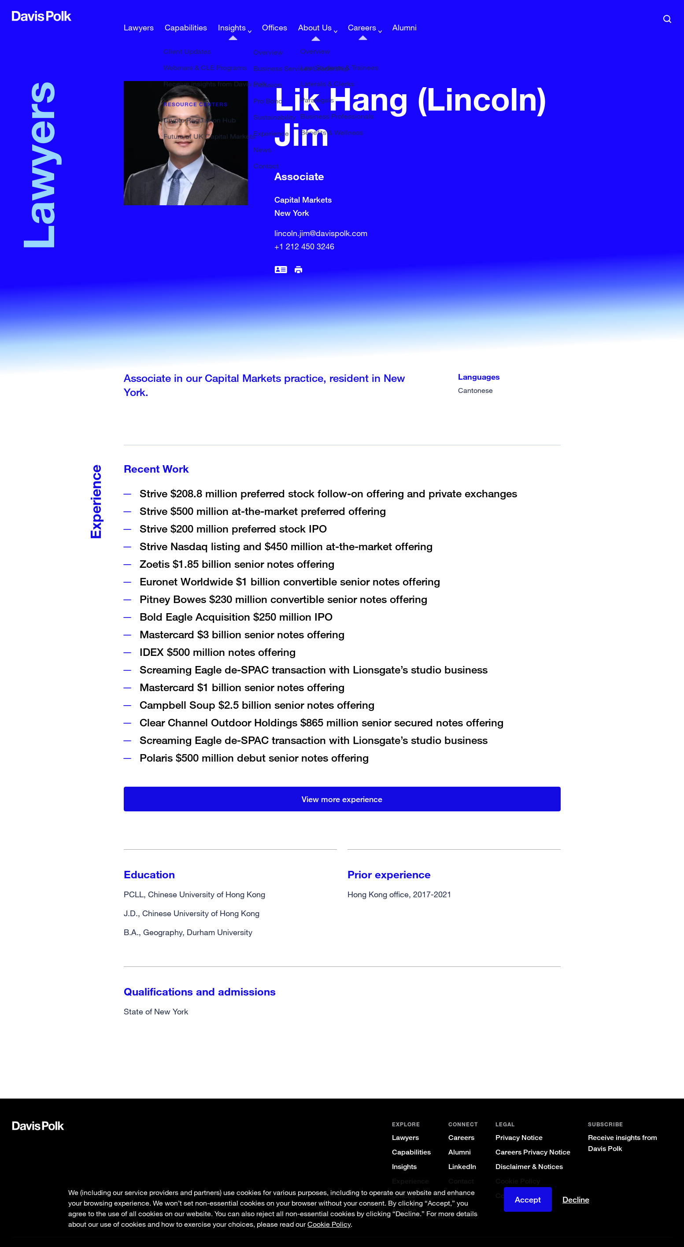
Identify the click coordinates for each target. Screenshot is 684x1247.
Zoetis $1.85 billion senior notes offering (237, 549)
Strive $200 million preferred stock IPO (233, 514)
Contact (461, 1167)
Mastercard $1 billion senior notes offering (244, 672)
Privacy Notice (519, 1123)
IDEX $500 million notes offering (218, 637)
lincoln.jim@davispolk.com (320, 219)
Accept (528, 1199)
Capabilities (411, 1138)
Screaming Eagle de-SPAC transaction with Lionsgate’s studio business (314, 655)
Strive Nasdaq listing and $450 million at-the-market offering (286, 531)
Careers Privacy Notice (532, 1138)
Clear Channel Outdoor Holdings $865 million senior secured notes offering (321, 708)
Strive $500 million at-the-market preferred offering (263, 496)
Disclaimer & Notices (529, 1152)
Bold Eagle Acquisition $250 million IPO (236, 602)
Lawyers (405, 1123)
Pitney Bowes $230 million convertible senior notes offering (283, 584)
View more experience (342, 785)
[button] (17, 16)
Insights (404, 1152)
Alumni (459, 1138)
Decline (575, 1199)
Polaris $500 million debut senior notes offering (254, 743)
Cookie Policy (517, 1167)
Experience (410, 1167)
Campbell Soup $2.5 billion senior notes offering (257, 690)
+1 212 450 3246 (304, 232)
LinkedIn (462, 1152)
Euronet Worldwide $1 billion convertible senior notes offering (290, 567)
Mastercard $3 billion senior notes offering (242, 620)
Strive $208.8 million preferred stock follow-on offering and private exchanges (328, 479)
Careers (461, 1123)
